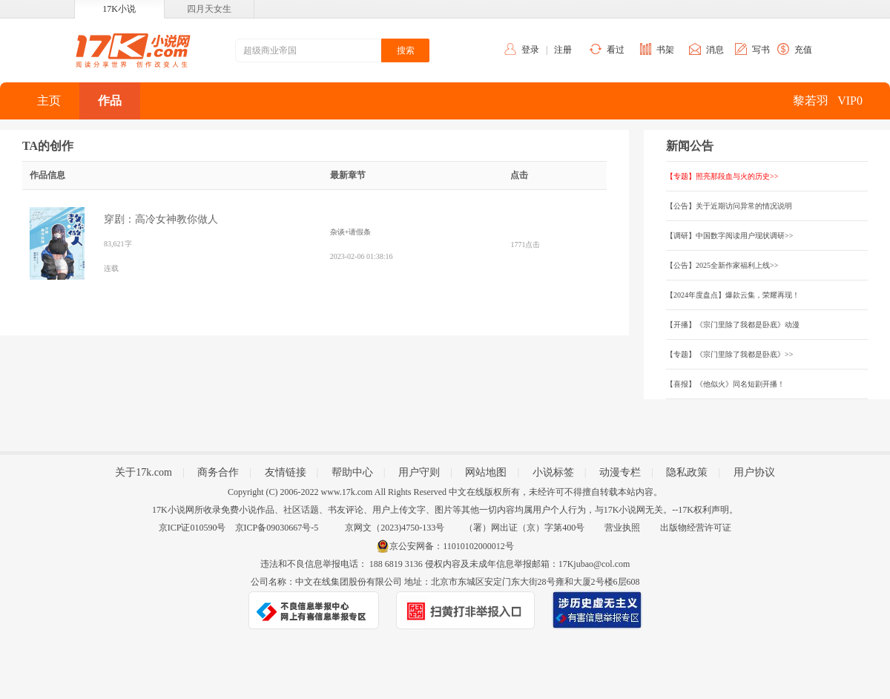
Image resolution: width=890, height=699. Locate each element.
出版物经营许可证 (695, 527)
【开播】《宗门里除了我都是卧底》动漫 (733, 325)
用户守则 (419, 472)
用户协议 (754, 472)
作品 (110, 100)
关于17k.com (143, 472)
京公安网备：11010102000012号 (451, 546)
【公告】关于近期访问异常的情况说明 (729, 206)
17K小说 (119, 9)
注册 (563, 50)
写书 (761, 50)
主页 (49, 100)
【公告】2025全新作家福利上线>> (722, 265)
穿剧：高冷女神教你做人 (161, 219)
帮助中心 (352, 472)
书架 (665, 50)
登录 (530, 50)
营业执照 (622, 527)
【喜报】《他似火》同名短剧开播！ (725, 384)
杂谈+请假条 (351, 232)
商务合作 (218, 472)
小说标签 (553, 472)
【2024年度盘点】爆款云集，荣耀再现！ (733, 295)
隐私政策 (687, 472)
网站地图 (486, 472)
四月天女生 (209, 9)
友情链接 (285, 472)
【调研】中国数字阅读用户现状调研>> (729, 236)
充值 (803, 50)
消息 (715, 50)
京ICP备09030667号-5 (277, 527)
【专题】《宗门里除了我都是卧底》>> (729, 354)
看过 (615, 50)
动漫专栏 (620, 472)
